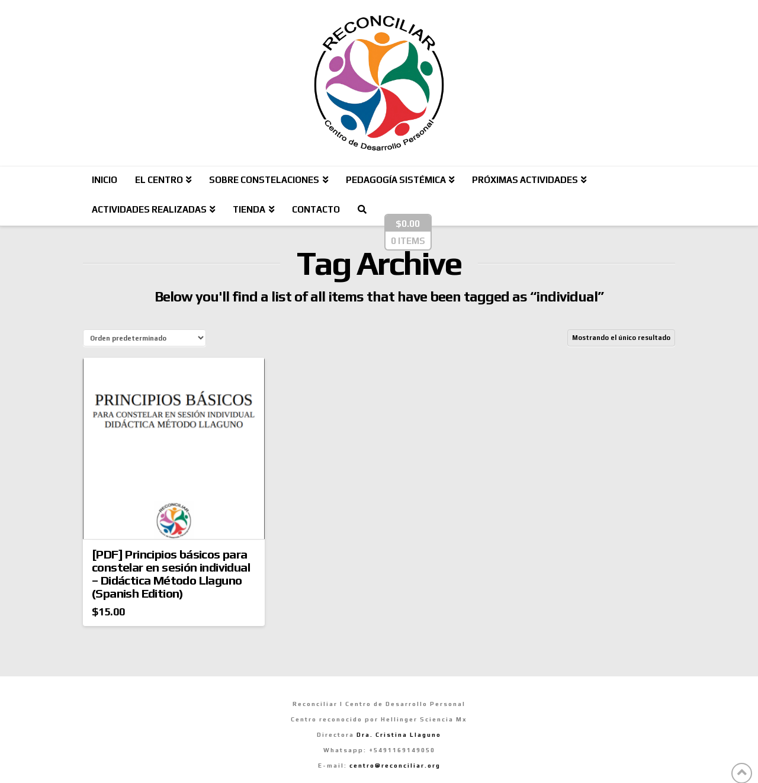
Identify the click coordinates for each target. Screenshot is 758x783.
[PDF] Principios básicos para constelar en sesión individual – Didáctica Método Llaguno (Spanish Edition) (171, 573)
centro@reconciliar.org (395, 765)
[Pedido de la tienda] (144, 337)
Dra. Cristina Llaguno (398, 734)
